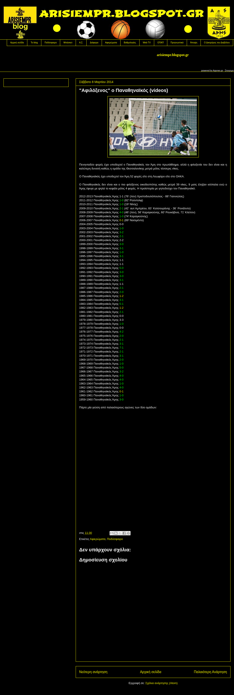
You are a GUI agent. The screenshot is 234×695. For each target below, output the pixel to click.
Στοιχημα (229, 70)
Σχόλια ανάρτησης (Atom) (161, 683)
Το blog (34, 42)
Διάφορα (94, 42)
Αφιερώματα (111, 42)
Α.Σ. (81, 42)
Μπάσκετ (67, 42)
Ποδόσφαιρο (51, 42)
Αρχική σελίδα (17, 42)
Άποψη (193, 42)
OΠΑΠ (160, 42)
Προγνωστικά (177, 42)
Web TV (147, 42)
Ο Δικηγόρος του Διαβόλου (217, 42)
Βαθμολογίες (130, 42)
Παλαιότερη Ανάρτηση (210, 672)
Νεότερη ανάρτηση (93, 672)
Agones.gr (218, 70)
